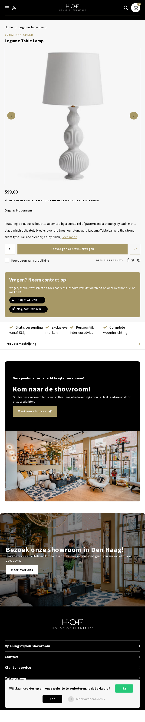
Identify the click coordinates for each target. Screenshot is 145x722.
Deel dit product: (109, 260)
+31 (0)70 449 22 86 (26, 300)
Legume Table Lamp (32, 27)
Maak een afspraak (35, 411)
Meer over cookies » (90, 699)
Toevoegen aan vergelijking (30, 260)
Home (9, 27)
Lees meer (69, 237)
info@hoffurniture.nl (29, 309)
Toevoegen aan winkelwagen (72, 249)
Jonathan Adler (19, 34)
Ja (124, 688)
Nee (52, 699)
